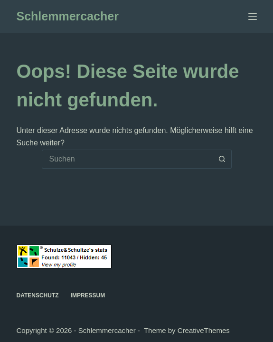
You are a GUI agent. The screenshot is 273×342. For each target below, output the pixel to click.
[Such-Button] (222, 159)
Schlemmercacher (68, 16)
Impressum (88, 295)
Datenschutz (38, 295)
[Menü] (252, 16)
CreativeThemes (204, 330)
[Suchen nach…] (127, 159)
